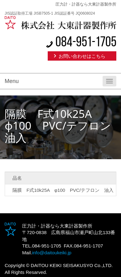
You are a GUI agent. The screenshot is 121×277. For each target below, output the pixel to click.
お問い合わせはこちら (82, 56)
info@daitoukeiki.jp (51, 252)
